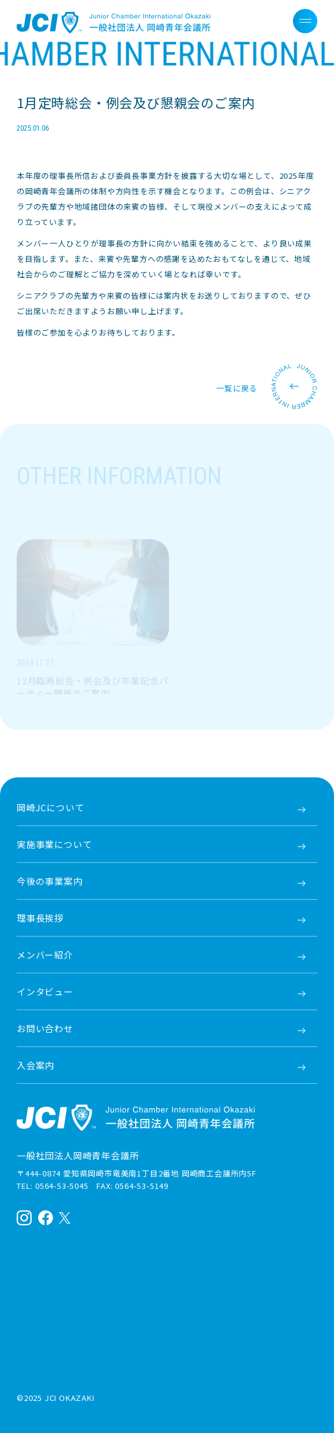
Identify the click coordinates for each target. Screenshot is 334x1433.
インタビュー (45, 991)
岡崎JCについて (50, 807)
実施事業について (54, 844)
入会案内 (35, 1065)
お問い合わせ (45, 1028)
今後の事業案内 (50, 881)
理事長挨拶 (40, 918)
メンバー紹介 (45, 954)
